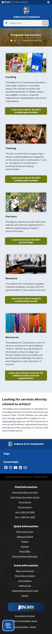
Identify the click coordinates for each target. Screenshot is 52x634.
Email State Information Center (24, 497)
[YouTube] (15, 467)
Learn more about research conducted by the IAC (26, 300)
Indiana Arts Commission (27, 17)
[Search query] (25, 23)
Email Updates (25, 581)
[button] (49, 2)
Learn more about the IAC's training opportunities (26, 179)
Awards (25, 595)
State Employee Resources (25, 556)
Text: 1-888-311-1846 (25, 517)
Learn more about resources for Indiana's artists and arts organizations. (26, 375)
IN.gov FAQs (25, 551)
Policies (24, 541)
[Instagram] (10, 467)
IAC (15, 40)
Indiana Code (25, 585)
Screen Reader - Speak (25, 627)
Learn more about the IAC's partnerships (26, 241)
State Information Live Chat (25, 492)
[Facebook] (5, 467)
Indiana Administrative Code (25, 590)
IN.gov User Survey (24, 531)
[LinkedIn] (20, 467)
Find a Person (25, 502)
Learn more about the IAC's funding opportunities (26, 111)
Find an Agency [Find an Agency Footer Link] (25, 507)
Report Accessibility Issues (25, 621)
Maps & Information (25, 571)
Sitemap (25, 546)
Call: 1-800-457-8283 (25, 512)
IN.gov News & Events (25, 576)
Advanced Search (25, 536)
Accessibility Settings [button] (25, 616)
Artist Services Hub (11, 421)
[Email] (25, 467)
